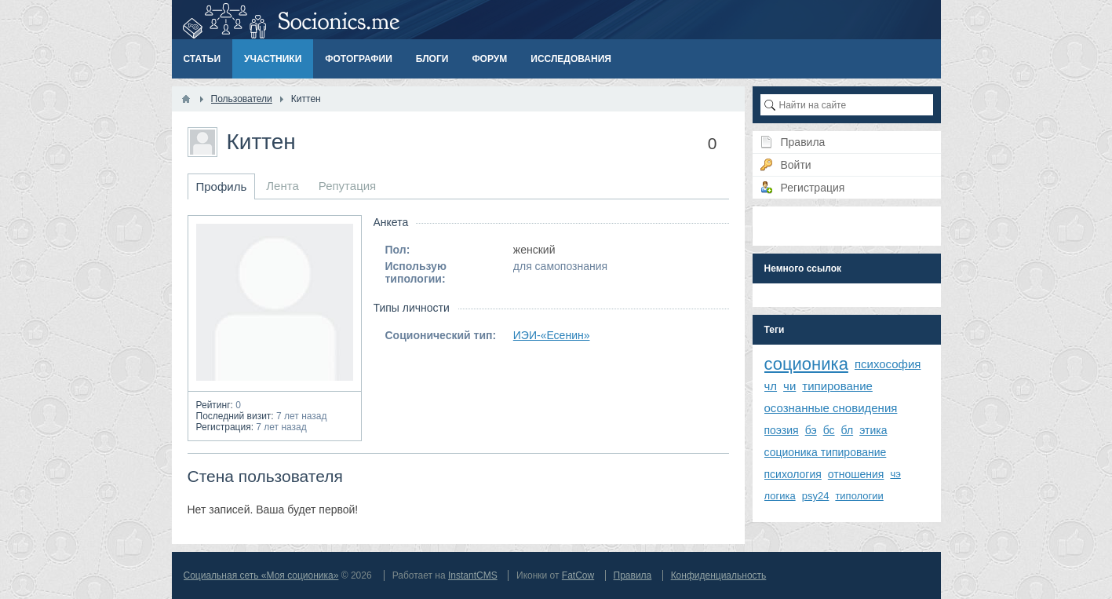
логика (780, 496)
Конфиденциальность (719, 575)
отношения (856, 474)
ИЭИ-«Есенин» (551, 335)
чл (771, 386)
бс (829, 430)
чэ (895, 474)
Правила (633, 575)
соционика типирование (825, 452)
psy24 (815, 496)
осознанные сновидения (831, 408)
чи (789, 386)
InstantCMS (473, 575)
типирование (837, 386)
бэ (811, 430)
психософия (888, 364)
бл (847, 430)
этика (873, 430)
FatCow (578, 575)
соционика (806, 364)
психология (793, 474)
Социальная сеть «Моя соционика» (261, 575)
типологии (859, 496)
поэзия (781, 430)
